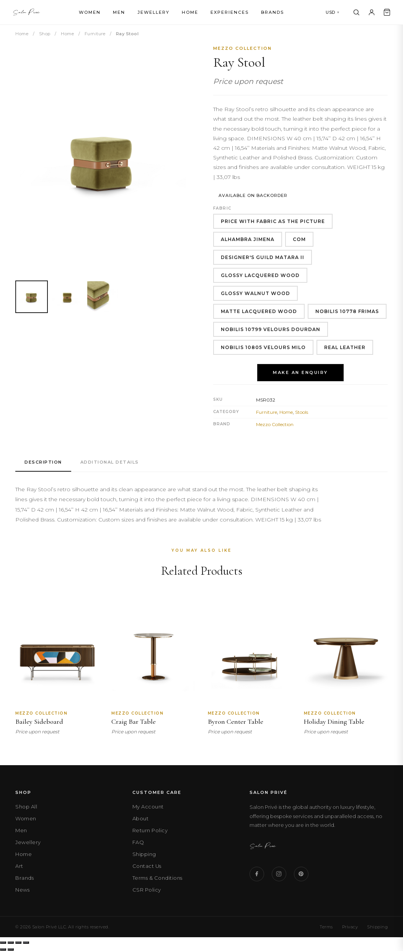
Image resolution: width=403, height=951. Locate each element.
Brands (272, 12)
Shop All (26, 806)
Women (90, 12)
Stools (301, 412)
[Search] (356, 12)
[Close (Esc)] (26, 942)
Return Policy (150, 830)
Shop (45, 33)
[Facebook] (257, 874)
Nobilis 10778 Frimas (347, 311)
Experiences (229, 12)
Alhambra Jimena (247, 239)
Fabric (222, 208)
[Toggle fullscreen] (11, 942)
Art (19, 866)
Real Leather (344, 347)
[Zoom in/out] (3, 942)
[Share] (18, 942)
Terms (326, 927)
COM (299, 239)
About (140, 818)
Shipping (144, 854)
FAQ (138, 842)
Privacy (350, 927)
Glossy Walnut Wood (255, 293)
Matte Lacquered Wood (259, 311)
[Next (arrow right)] (11, 949)
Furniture (95, 33)
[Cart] (387, 12)
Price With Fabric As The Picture (273, 221)
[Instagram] (279, 874)
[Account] (371, 12)
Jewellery (153, 12)
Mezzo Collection (242, 48)
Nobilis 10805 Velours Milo (263, 347)
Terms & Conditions (157, 878)
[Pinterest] (301, 874)
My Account (148, 806)
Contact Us (147, 866)
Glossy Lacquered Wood (260, 275)
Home (190, 12)
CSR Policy (146, 890)
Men (119, 12)
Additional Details (109, 462)
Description (43, 462)
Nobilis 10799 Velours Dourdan (270, 329)
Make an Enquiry (300, 372)
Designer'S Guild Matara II (262, 257)
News (22, 890)
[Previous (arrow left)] (3, 949)
